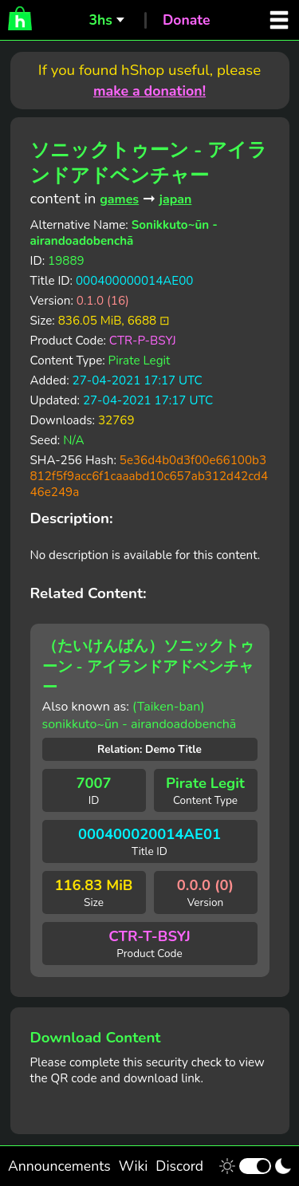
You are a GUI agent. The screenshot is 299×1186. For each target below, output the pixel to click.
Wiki (133, 1166)
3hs (100, 20)
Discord (179, 1166)
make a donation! (149, 90)
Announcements (59, 1166)
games (119, 199)
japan (175, 199)
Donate (186, 20)
